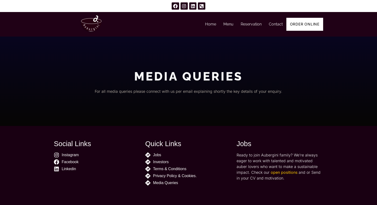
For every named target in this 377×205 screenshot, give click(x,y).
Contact (272, 24)
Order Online (303, 24)
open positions (284, 172)
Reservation (247, 24)
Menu (225, 24)
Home (207, 24)
